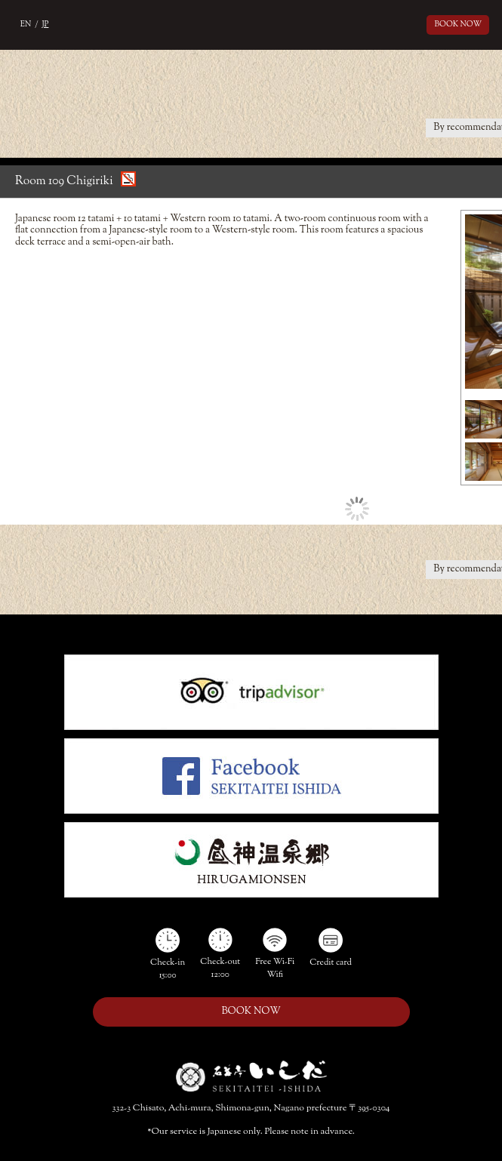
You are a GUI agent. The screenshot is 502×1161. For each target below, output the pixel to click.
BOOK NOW (458, 24)
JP (45, 24)
